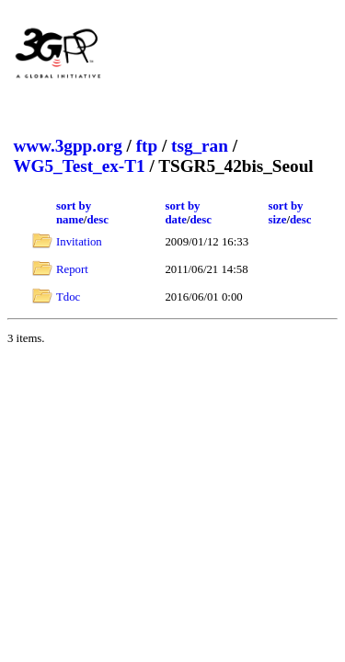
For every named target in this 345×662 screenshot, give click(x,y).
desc (97, 219)
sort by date (182, 213)
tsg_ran (199, 145)
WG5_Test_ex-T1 (78, 166)
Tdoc (68, 297)
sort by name (73, 213)
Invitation (79, 241)
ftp (146, 145)
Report (72, 269)
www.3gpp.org (67, 145)
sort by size (285, 213)
